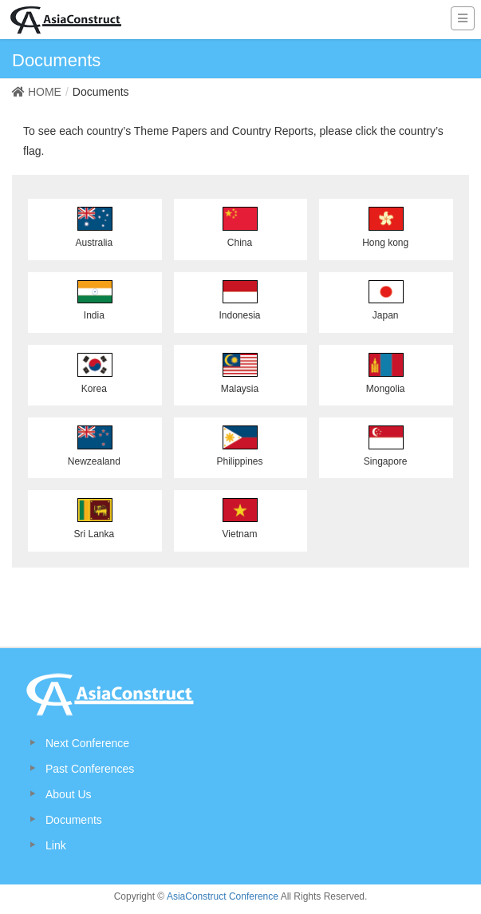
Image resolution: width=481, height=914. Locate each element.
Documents (73, 819)
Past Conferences (89, 768)
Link (55, 845)
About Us (68, 794)
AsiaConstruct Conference (222, 896)
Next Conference (87, 743)
